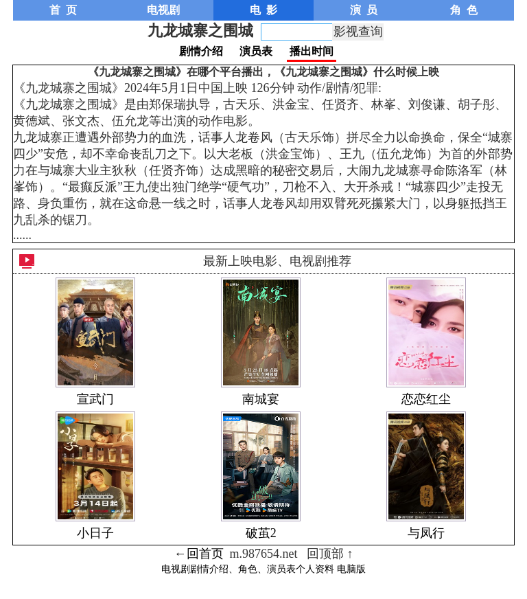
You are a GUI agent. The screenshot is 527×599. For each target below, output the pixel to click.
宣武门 (95, 399)
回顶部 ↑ (330, 554)
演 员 (363, 10)
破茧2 (261, 533)
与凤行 (426, 533)
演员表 (255, 51)
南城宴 (260, 399)
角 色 (464, 10)
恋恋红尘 (426, 399)
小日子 (95, 533)
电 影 (263, 10)
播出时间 (311, 51)
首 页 (63, 10)
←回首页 (199, 554)
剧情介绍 (201, 51)
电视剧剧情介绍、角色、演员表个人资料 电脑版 (263, 569)
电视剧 (163, 10)
